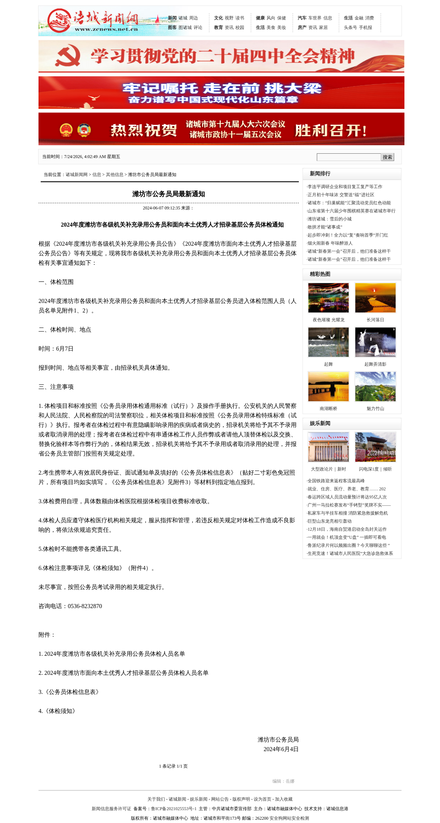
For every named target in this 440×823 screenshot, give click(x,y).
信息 (327, 18)
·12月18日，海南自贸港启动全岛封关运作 (347, 529)
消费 (369, 18)
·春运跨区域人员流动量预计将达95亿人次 (347, 497)
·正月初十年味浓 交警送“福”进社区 (340, 194)
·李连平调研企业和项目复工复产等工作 (344, 186)
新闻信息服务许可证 (111, 808)
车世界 (315, 18)
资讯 (229, 27)
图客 (172, 27)
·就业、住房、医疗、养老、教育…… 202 (346, 488)
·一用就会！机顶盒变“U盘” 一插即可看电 (346, 537)
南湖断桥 (328, 408)
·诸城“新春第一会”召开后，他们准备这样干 (349, 251)
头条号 (350, 27)
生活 (260, 27)
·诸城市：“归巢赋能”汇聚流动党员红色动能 (349, 202)
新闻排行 (320, 173)
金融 (359, 18)
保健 (281, 18)
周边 (193, 18)
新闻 (172, 18)
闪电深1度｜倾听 (375, 469)
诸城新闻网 (77, 174)
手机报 (365, 27)
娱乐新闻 (320, 423)
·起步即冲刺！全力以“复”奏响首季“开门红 (347, 235)
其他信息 (115, 174)
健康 (260, 18)
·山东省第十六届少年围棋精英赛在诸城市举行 (351, 210)
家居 (323, 27)
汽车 (302, 18)
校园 (239, 27)
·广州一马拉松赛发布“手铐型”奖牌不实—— (349, 505)
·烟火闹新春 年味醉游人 (330, 243)
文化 (218, 18)
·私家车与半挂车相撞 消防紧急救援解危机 (347, 513)
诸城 (183, 18)
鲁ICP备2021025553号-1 (174, 808)
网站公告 (220, 799)
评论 (198, 27)
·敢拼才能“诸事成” (324, 227)
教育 (218, 27)
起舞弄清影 (375, 364)
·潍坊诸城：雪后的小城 (329, 219)
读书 (239, 18)
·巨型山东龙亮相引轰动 (329, 521)
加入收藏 (284, 799)
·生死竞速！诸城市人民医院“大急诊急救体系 (350, 553)
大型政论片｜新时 (328, 469)
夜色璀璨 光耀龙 (329, 319)
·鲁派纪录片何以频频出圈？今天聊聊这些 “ (348, 545)
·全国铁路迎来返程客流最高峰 (336, 480)
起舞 (328, 364)
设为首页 (262, 799)
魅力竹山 (375, 408)
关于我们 (156, 799)
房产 (302, 27)
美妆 (281, 27)
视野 (229, 18)
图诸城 (185, 27)
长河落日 (375, 319)
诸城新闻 (177, 799)
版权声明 (241, 799)
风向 (271, 18)
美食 (271, 27)
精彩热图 (320, 274)
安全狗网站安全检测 (289, 818)
